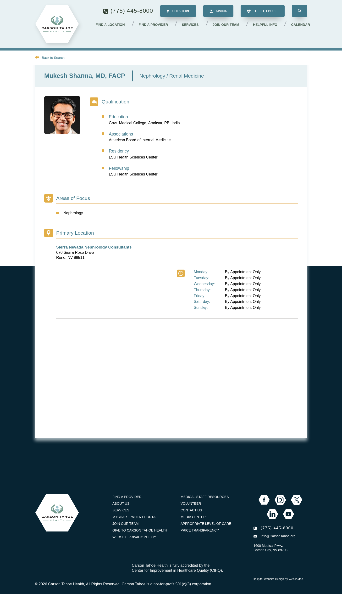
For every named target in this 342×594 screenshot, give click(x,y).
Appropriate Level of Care (206, 524)
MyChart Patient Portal (134, 517)
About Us (120, 503)
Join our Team (226, 25)
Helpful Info (265, 25)
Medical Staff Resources (205, 497)
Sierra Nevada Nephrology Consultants (94, 247)
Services (190, 25)
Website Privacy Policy (134, 537)
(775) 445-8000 (131, 10)
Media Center (193, 517)
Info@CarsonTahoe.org (278, 536)
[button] (299, 11)
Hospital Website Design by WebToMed (278, 579)
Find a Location (110, 25)
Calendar (300, 25)
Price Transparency (200, 530)
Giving (218, 11)
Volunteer (191, 503)
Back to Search (53, 58)
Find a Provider (153, 25)
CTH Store (178, 11)
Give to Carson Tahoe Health (139, 530)
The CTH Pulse (262, 11)
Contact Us (191, 510)
